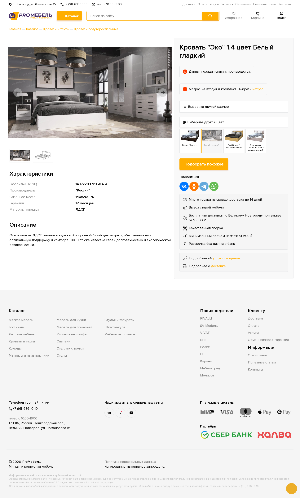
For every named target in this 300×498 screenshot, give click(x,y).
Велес (205, 347)
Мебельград (210, 368)
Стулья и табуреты (119, 320)
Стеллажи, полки (70, 348)
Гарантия (227, 4)
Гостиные (16, 327)
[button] (18, 92)
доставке (218, 266)
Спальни (63, 341)
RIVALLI (206, 318)
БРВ (203, 340)
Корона (206, 361)
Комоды (15, 348)
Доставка (188, 4)
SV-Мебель (209, 326)
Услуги (214, 4)
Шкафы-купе (114, 327)
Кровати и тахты (22, 341)
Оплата (202, 4)
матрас (257, 89)
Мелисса (207, 375)
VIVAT (205, 333)
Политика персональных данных (130, 462)
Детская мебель (22, 334)
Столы (62, 356)
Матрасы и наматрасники (29, 356)
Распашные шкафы (72, 334)
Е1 (201, 354)
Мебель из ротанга (119, 334)
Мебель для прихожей (74, 327)
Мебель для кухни (71, 320)
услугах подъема (226, 258)
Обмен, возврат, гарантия (268, 340)
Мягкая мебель (21, 320)
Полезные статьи (264, 4)
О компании (243, 4)
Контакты (285, 4)
